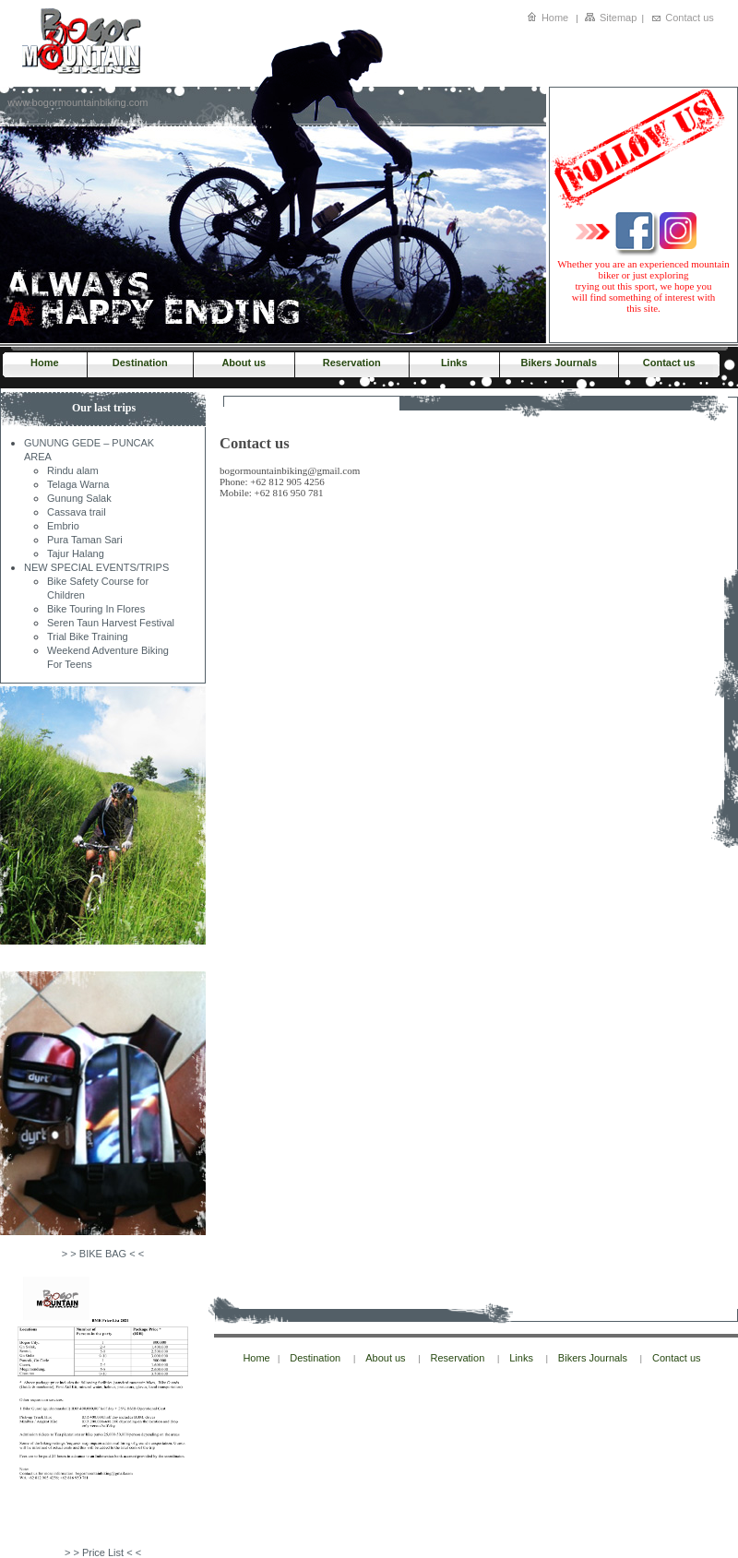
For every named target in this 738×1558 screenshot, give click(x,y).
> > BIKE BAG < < (103, 1253)
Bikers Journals (558, 362)
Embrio (63, 525)
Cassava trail (76, 511)
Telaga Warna (78, 484)
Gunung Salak (79, 498)
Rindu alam (73, 470)
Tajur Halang (75, 553)
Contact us (689, 17)
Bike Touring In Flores (96, 608)
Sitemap (618, 17)
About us (243, 362)
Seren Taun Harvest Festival (110, 622)
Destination (140, 362)
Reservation (352, 362)
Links (454, 362)
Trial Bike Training (87, 636)
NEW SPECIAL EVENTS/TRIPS (96, 567)
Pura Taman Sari (85, 539)
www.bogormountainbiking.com (77, 102)
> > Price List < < (103, 1552)
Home (555, 17)
